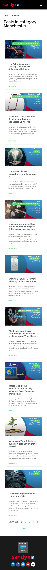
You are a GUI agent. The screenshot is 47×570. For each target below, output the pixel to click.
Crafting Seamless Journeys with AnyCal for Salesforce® (22, 280)
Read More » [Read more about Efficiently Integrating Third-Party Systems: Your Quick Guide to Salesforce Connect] (12, 248)
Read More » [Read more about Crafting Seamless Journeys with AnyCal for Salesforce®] (12, 300)
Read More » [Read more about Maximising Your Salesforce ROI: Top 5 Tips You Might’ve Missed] (12, 463)
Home (6, 15)
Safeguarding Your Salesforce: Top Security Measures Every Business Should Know (21, 390)
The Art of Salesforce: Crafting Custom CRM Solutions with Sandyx (19, 67)
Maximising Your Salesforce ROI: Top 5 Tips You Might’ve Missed (22, 444)
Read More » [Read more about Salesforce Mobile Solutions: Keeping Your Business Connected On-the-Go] (12, 141)
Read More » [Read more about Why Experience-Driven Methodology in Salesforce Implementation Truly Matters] (12, 355)
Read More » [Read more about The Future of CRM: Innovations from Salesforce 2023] (12, 193)
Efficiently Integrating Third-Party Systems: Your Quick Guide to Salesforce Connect (22, 227)
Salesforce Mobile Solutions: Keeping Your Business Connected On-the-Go (22, 119)
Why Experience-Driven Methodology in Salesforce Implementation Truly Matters (23, 334)
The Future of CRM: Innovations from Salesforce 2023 (22, 174)
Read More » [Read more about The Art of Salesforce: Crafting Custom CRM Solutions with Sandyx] (12, 86)
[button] (41, 5)
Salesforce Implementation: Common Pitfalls (22, 495)
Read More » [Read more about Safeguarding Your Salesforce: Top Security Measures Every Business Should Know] (12, 410)
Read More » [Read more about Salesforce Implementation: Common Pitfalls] (12, 515)
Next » (24, 528)
